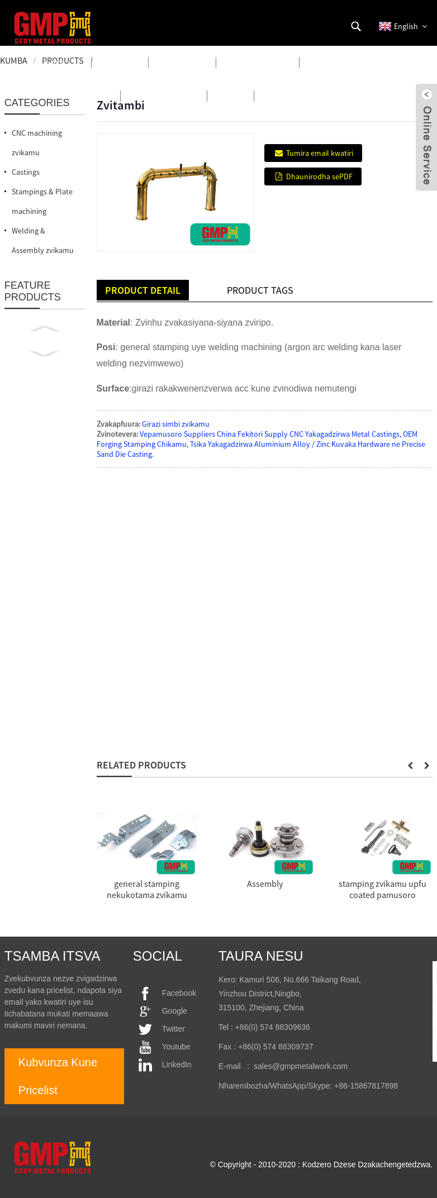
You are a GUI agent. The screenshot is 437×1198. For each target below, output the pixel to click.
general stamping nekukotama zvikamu (147, 889)
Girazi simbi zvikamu (176, 424)
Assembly (265, 883)
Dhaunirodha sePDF (319, 176)
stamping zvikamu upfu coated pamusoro (382, 889)
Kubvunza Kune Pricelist (57, 1076)
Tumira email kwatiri (319, 153)
